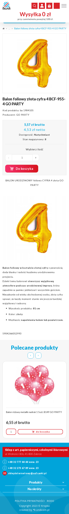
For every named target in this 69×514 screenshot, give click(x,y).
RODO (50, 500)
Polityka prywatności (30, 500)
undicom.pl (41, 509)
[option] (34, 63)
